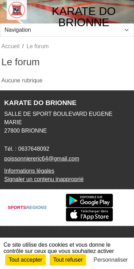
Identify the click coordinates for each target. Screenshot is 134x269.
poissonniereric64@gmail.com (41, 159)
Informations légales (29, 171)
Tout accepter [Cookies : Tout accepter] (25, 260)
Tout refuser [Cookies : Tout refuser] (68, 260)
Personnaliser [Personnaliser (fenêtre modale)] (111, 260)
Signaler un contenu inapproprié (44, 179)
